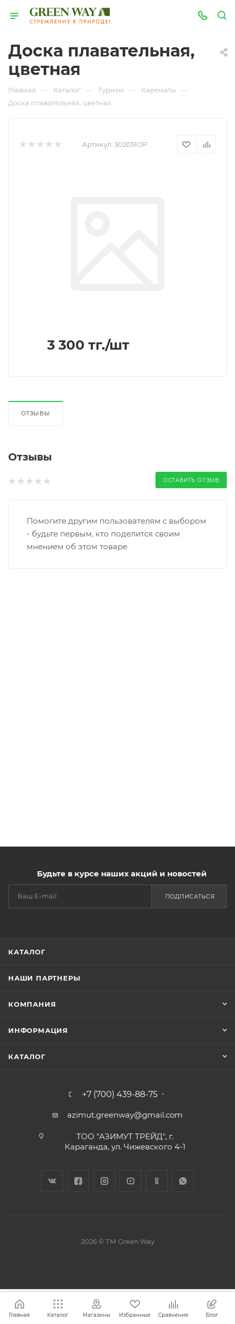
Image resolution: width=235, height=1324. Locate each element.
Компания (32, 1004)
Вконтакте (52, 1181)
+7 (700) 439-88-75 (120, 1094)
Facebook (78, 1181)
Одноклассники (157, 1181)
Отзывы (35, 413)
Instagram (104, 1181)
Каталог (27, 952)
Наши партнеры (44, 978)
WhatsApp (183, 1181)
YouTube (131, 1181)
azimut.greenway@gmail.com (125, 1115)
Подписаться (190, 896)
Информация (38, 1030)
